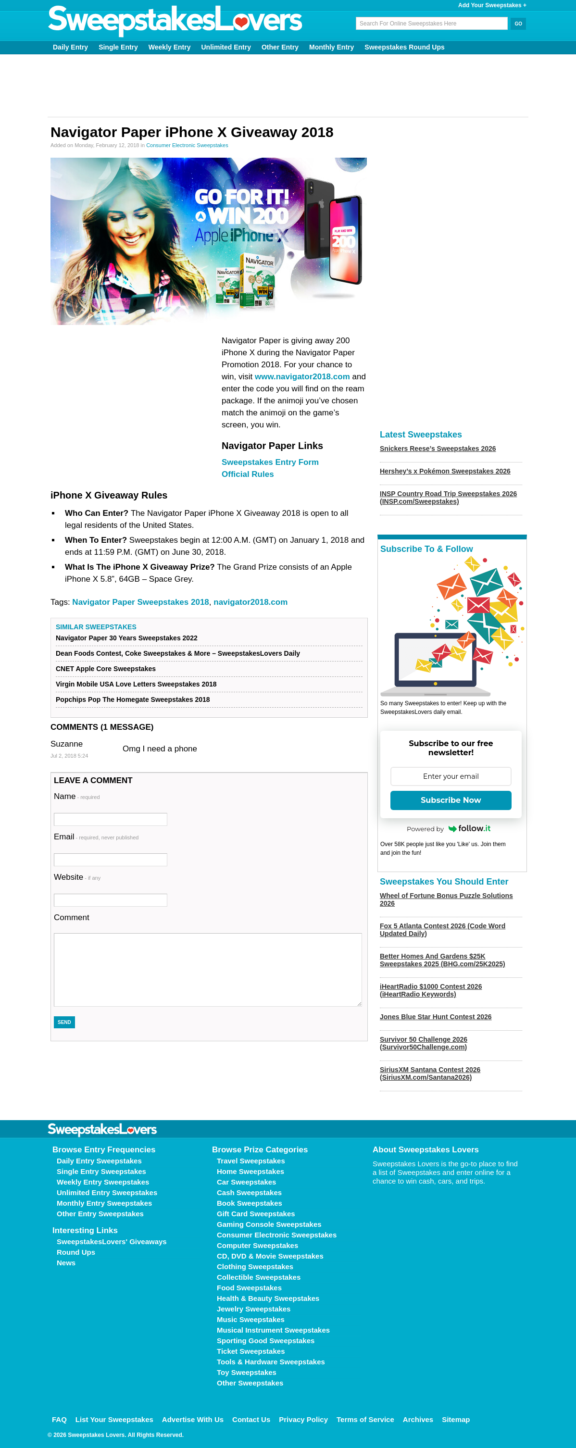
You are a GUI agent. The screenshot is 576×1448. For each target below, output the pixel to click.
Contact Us (251, 1419)
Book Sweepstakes (249, 1203)
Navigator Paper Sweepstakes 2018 (140, 602)
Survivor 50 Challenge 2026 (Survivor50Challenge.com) (423, 1043)
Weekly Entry (170, 47)
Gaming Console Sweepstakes (269, 1224)
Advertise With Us (193, 1419)
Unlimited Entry (226, 47)
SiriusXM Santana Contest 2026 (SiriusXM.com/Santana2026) (430, 1073)
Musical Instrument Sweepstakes (273, 1330)
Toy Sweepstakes (246, 1372)
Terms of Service (365, 1419)
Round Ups (76, 1252)
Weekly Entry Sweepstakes (103, 1182)
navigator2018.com (250, 602)
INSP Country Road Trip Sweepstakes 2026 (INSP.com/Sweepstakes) (448, 497)
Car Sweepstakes (246, 1182)
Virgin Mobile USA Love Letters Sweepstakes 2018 (136, 684)
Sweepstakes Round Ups (404, 47)
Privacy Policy (303, 1419)
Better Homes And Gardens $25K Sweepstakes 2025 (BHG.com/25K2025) (442, 960)
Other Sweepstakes (250, 1383)
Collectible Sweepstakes (259, 1277)
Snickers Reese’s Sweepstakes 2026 (438, 448)
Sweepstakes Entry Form (270, 462)
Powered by (448, 829)
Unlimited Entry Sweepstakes (107, 1192)
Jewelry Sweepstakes (253, 1309)
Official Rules (248, 474)
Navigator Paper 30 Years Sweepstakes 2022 (127, 638)
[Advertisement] (288, 85)
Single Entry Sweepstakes (101, 1171)
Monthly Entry (331, 47)
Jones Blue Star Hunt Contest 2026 (436, 1017)
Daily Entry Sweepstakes (99, 1161)
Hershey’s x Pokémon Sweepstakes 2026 (445, 471)
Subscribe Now (451, 800)
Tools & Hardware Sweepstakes (271, 1362)
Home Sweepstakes (250, 1171)
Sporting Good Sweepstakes (265, 1340)
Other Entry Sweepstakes (100, 1214)
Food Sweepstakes (249, 1288)
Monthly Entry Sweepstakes (104, 1203)
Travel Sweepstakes (251, 1161)
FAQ (59, 1419)
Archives (418, 1419)
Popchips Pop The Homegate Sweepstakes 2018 (133, 699)
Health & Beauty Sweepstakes (268, 1298)
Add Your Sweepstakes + (492, 5)
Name (77, 796)
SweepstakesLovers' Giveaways (112, 1241)
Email (96, 836)
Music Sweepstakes (251, 1319)
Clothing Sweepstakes (255, 1266)
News (66, 1263)
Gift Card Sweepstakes (256, 1214)
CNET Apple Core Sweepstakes (106, 669)
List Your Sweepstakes (114, 1419)
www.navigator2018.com (302, 376)
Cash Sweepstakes (249, 1192)
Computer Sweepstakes (257, 1245)
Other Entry (280, 47)
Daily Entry (70, 47)
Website (77, 877)
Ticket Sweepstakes (251, 1351)
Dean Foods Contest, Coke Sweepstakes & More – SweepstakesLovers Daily (178, 653)
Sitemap (456, 1419)
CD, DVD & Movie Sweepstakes (270, 1256)
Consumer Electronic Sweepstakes (187, 145)
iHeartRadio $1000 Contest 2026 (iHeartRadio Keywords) (431, 990)
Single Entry (118, 47)
